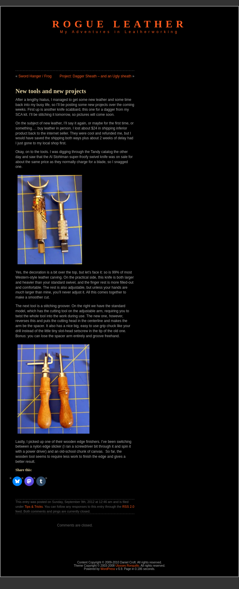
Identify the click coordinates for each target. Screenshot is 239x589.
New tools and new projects (50, 91)
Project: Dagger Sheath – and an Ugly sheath (95, 76)
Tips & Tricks (33, 506)
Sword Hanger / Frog (34, 76)
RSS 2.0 (128, 506)
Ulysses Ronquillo (127, 565)
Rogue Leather (119, 23)
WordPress (107, 569)
